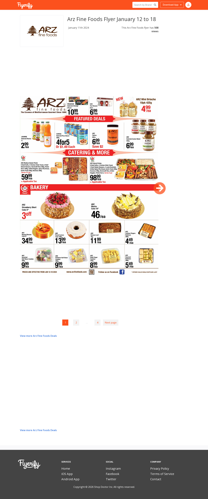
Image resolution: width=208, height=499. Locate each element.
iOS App (67, 474)
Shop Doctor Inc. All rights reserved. (114, 487)
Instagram (113, 468)
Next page (111, 322)
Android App (70, 479)
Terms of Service (162, 474)
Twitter (111, 479)
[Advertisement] (89, 75)
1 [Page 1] (65, 322)
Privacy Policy (159, 468)
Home (65, 468)
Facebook (112, 474)
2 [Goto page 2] (76, 322)
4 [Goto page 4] (97, 322)
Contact (155, 479)
